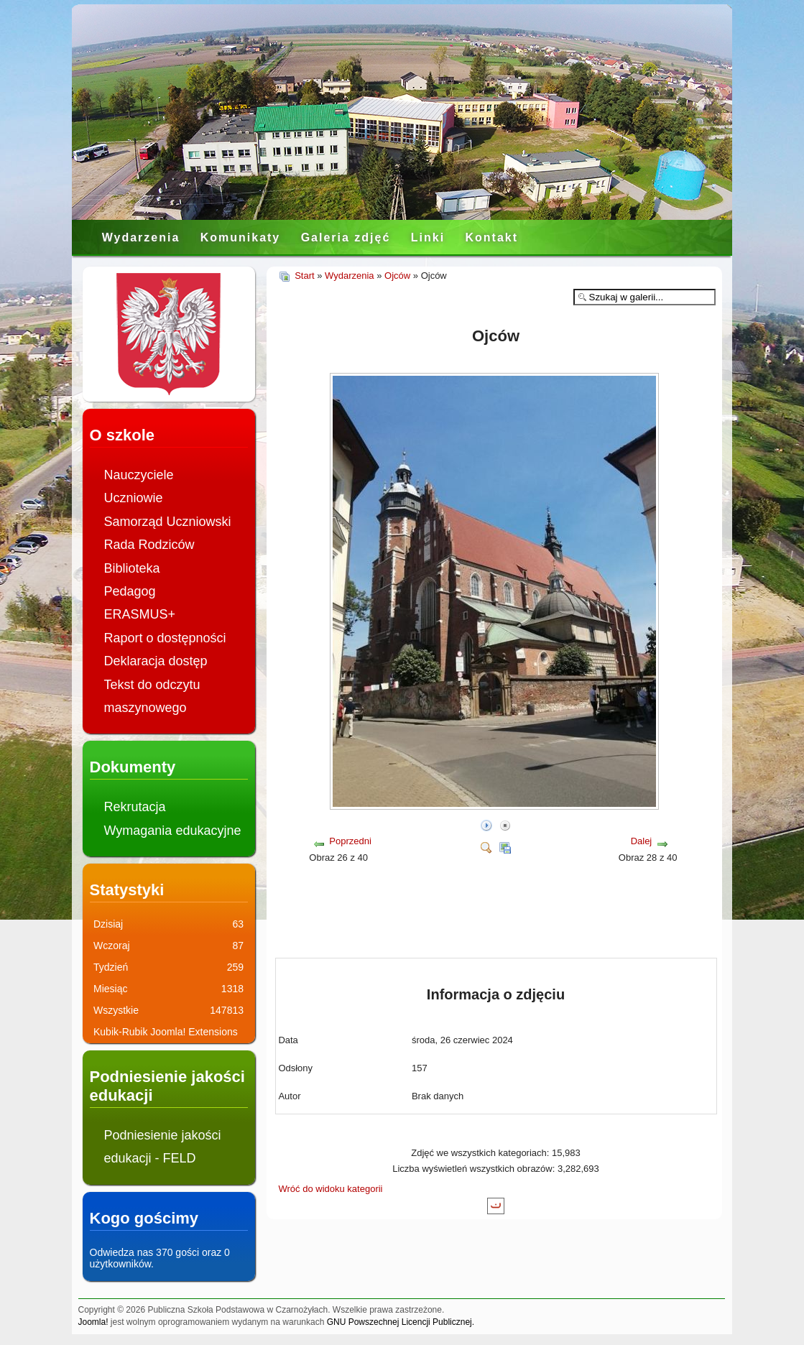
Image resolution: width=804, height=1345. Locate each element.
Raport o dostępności (165, 638)
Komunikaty (240, 237)
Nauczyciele (139, 475)
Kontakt (491, 237)
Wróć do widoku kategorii (331, 1188)
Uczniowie (133, 498)
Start (304, 275)
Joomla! (93, 1322)
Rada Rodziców (149, 544)
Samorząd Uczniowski (167, 521)
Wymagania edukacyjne (172, 830)
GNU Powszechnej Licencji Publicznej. (400, 1322)
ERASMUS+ (140, 614)
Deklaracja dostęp (156, 661)
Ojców (397, 275)
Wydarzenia (141, 237)
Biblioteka (132, 568)
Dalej (641, 841)
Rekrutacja (135, 807)
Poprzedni (350, 841)
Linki (428, 237)
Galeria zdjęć (346, 237)
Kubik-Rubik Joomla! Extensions (165, 1031)
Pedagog (130, 591)
